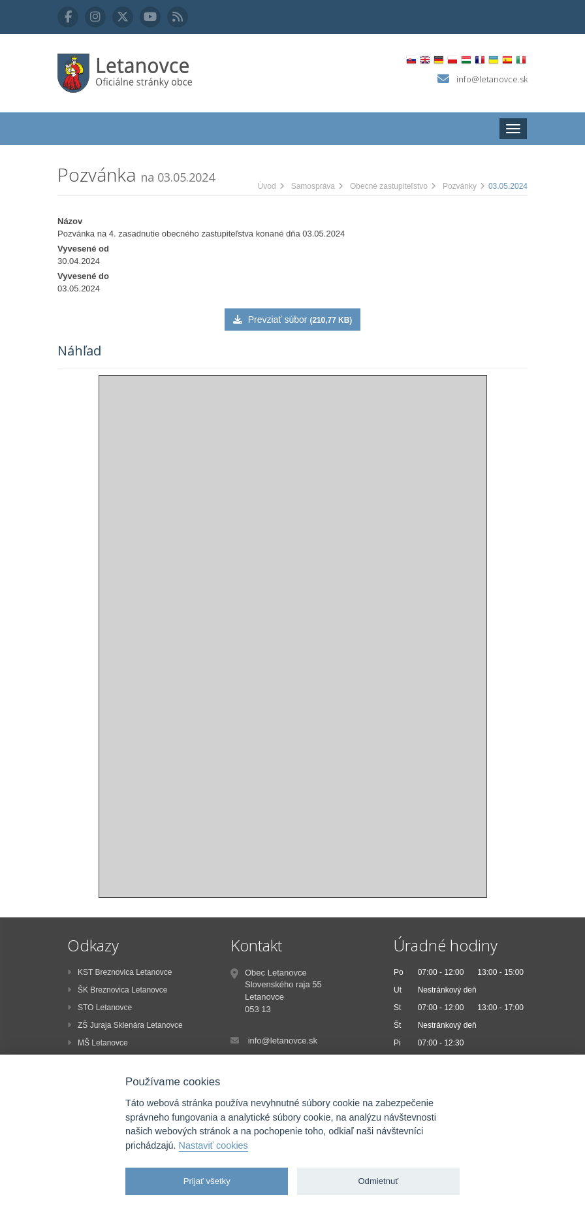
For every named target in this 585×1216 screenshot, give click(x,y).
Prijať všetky (206, 1181)
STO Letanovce (99, 1007)
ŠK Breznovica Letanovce (117, 989)
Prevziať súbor (292, 319)
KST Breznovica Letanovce (119, 972)
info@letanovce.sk (492, 79)
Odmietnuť (378, 1181)
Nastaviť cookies (213, 1145)
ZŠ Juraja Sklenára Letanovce (125, 1025)
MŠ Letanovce (97, 1042)
